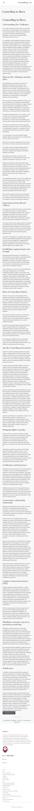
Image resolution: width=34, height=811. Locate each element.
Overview (19, 720)
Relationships (6, 779)
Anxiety (4, 776)
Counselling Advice (9, 713)
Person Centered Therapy (9, 774)
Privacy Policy (6, 801)
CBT (3, 771)
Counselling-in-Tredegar (9, 720)
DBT (4, 781)
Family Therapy (6, 785)
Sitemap (4, 759)
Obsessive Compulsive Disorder (10, 791)
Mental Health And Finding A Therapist (12, 796)
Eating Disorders (7, 794)
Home (4, 769)
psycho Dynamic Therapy (8, 784)
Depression (5, 778)
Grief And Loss (6, 789)
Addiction (5, 787)
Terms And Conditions (8, 799)
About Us (5, 797)
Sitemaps (4, 762)
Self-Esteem (5, 792)
